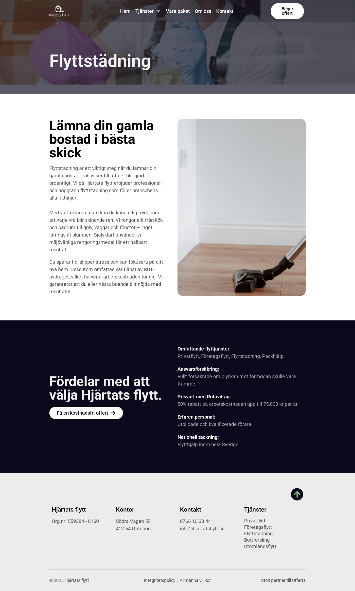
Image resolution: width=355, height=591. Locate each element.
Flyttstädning (258, 533)
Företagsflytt (258, 527)
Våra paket (178, 11)
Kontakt (224, 11)
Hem (125, 11)
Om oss (203, 11)
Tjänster (148, 11)
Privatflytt (255, 521)
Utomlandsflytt (260, 546)
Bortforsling (257, 540)
